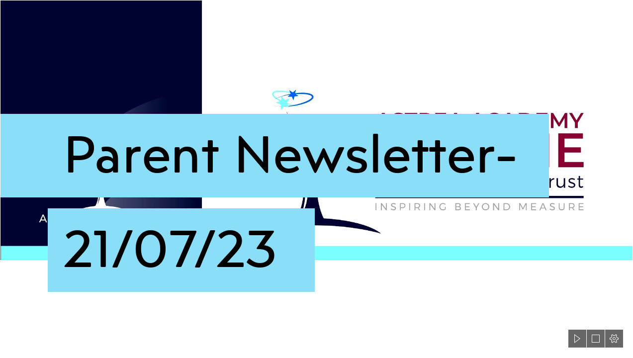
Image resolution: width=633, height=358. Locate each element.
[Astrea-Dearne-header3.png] (316, 170)
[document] (316, 179)
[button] (577, 339)
